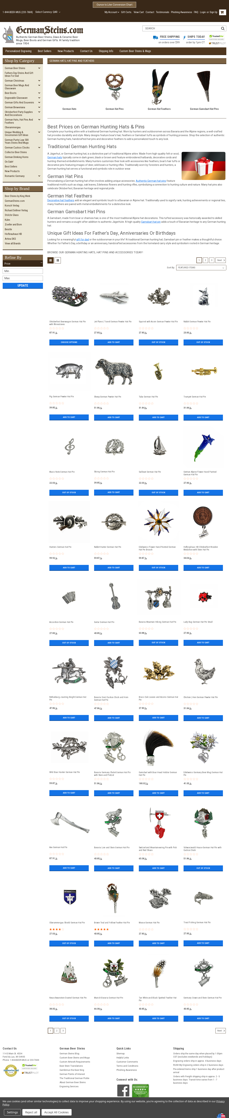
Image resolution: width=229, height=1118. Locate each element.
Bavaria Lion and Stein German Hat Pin (112, 847)
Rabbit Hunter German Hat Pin (107, 547)
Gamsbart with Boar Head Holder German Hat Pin (158, 773)
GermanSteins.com (15, 200)
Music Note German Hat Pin (62, 472)
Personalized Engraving (18, 51)
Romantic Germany (15, 176)
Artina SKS (10, 238)
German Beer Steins (15, 68)
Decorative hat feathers (60, 200)
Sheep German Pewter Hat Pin (107, 397)
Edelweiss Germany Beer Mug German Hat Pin (203, 773)
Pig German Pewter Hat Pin (61, 396)
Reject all (31, 1112)
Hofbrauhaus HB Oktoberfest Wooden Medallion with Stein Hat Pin (201, 548)
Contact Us (86, 51)
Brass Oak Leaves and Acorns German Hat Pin (158, 698)
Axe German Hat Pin (58, 847)
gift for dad (82, 239)
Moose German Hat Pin (149, 922)
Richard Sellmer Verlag (16, 210)
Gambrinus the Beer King (72, 1070)
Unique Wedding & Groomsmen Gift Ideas (16, 134)
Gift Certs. (126, 12)
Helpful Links (122, 1057)
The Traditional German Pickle (74, 1078)
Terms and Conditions (127, 1066)
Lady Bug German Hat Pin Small (198, 622)
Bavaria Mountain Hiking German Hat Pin (157, 622)
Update (23, 285)
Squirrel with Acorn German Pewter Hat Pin (158, 321)
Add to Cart (114, 342)
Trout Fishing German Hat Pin (197, 922)
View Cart (139, 12)
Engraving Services (69, 1086)
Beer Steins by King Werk (17, 196)
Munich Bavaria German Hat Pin (108, 998)
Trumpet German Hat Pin (195, 397)
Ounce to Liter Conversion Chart (114, 4)
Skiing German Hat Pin (104, 471)
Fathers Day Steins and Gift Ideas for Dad (19, 74)
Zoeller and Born (13, 224)
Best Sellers (44, 51)
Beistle (8, 229)
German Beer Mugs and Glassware (17, 87)
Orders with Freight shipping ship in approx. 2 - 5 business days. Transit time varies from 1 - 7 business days (196, 1079)
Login (203, 12)
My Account (112, 12)
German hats (54, 157)
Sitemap (120, 1053)
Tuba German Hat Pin (148, 397)
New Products (66, 51)
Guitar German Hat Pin (104, 622)
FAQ (196, 12)
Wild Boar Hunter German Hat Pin (64, 772)
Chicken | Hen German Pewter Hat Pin (201, 697)
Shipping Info (106, 51)
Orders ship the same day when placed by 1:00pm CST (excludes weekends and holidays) (197, 1055)
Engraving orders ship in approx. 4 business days (197, 1061)
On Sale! (9, 161)
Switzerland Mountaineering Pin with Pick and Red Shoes (158, 848)
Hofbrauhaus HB (13, 234)
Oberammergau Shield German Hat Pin (67, 922)
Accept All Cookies (56, 1112)
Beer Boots (10, 93)
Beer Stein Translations (71, 1066)
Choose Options (69, 342)
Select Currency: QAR (47, 12)
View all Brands (13, 243)
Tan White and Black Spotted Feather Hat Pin (158, 999)
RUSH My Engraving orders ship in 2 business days (198, 1065)
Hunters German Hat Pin (60, 547)
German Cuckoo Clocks (17, 147)
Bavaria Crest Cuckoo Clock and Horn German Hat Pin (111, 698)
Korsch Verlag (12, 205)
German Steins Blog (69, 1053)
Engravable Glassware (16, 97)
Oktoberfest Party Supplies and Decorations (19, 113)
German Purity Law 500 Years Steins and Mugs (17, 141)
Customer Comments (127, 1062)
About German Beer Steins (73, 1082)
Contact (150, 12)
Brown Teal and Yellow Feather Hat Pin (112, 922)
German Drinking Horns (16, 157)
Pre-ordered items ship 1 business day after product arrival (198, 1071)
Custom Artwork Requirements (75, 1062)
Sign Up (213, 12)
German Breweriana (15, 107)
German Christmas (14, 80)
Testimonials (162, 12)
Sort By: (171, 267)
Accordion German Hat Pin (61, 622)
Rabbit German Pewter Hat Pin (197, 321)
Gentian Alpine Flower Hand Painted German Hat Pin (200, 473)
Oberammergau (13, 127)
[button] (23, 264)
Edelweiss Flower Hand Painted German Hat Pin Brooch (157, 548)
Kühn (7, 219)
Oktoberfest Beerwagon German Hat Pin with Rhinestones (67, 323)
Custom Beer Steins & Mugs (135, 51)
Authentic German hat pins (151, 180)
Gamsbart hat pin (151, 221)
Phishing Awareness (181, 12)
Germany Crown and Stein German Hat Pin (203, 998)
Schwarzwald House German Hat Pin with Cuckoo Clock (202, 848)
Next (221, 260)
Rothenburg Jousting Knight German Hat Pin (67, 698)
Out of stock (158, 342)
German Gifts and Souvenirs (19, 102)
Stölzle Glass (12, 215)
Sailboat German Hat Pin (150, 472)
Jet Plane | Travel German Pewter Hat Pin (113, 321)
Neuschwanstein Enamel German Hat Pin (68, 998)
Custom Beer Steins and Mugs (75, 1057)
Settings (12, 1112)
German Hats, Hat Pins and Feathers (19, 121)
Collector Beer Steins (16, 152)
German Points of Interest (72, 1074)
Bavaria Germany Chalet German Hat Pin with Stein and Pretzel (112, 773)
